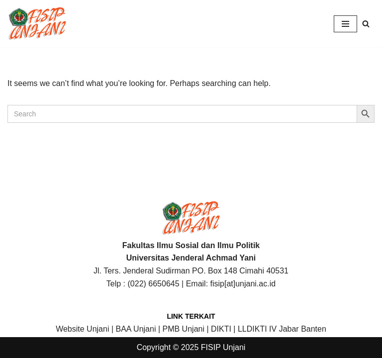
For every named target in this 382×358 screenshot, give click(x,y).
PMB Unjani (183, 329)
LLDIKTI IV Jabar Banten (282, 329)
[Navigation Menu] (345, 23)
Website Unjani (82, 329)
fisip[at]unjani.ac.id (243, 283)
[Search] (366, 23)
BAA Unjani (136, 329)
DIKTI (221, 329)
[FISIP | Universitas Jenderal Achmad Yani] (37, 23)
